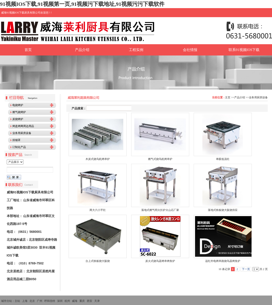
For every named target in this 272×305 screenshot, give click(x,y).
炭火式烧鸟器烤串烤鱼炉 (160, 261)
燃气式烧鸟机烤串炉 (160, 159)
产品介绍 (239, 97)
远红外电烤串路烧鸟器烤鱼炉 (222, 261)
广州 (39, 301)
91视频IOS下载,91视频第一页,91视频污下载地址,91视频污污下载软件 (82, 4)
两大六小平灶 (98, 210)
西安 (89, 301)
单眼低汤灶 (222, 159)
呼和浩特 (49, 301)
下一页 (246, 269)
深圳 (60, 301)
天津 (97, 301)
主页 (227, 97)
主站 (17, 301)
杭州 (67, 301)
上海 (24, 301)
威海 (74, 301)
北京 (32, 301)
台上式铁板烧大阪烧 (97, 261)
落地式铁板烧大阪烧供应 (223, 210)
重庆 (82, 301)
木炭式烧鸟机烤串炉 (97, 159)
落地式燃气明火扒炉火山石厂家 (160, 210)
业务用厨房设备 (258, 97)
